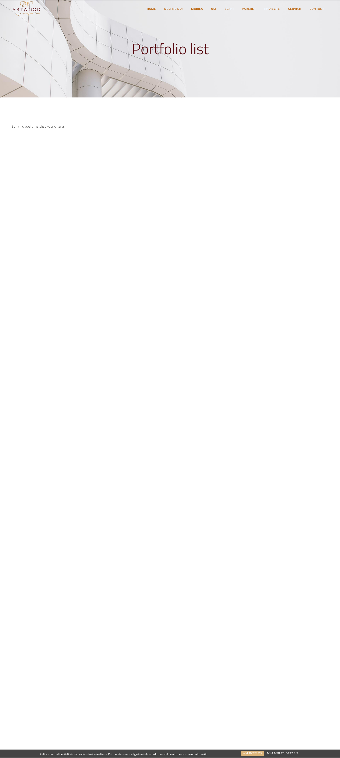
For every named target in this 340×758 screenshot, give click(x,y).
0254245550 (85, 722)
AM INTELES (252, 753)
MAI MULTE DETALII (282, 753)
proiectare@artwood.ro (45, 722)
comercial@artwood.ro (66, 716)
